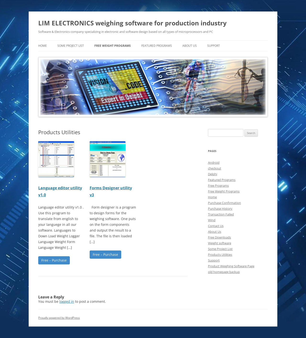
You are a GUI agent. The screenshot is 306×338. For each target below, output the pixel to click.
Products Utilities (220, 254)
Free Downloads (219, 237)
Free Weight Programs (112, 46)
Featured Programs (156, 46)
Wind (211, 220)
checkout (214, 168)
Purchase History (220, 208)
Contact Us (216, 226)
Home (212, 197)
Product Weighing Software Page (231, 266)
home (42, 46)
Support (213, 46)
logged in (66, 301)
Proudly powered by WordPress (59, 318)
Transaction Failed (221, 214)
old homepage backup (224, 272)
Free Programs (218, 185)
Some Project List (70, 46)
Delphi (212, 174)
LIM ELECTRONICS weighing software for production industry (132, 23)
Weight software (219, 243)
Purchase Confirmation (224, 203)
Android (213, 162)
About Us (189, 46)
